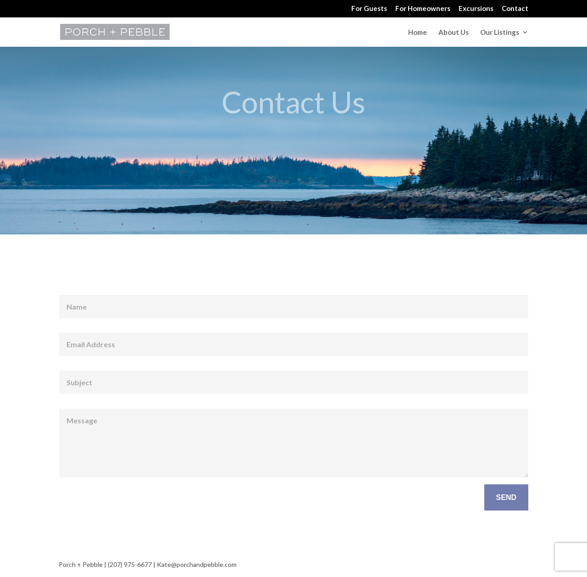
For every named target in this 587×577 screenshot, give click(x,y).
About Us (453, 32)
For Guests (369, 8)
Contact (515, 8)
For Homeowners (422, 8)
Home (417, 32)
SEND (506, 497)
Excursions (476, 8)
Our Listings (499, 32)
